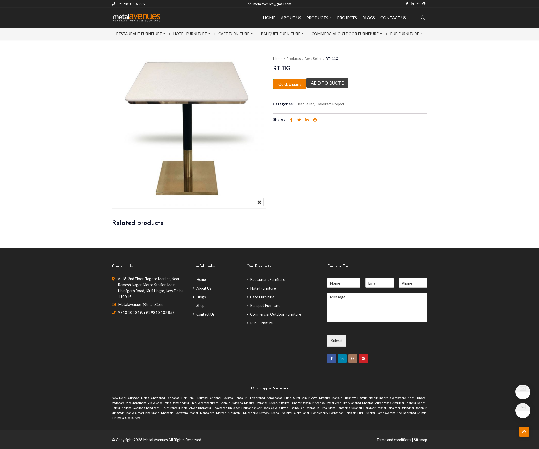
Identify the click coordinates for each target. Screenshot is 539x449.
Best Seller (313, 58)
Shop (200, 305)
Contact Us (205, 314)
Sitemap (420, 439)
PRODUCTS (317, 17)
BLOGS (368, 17)
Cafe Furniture (233, 33)
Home (277, 58)
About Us (203, 288)
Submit (336, 340)
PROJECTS (347, 17)
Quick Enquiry (289, 84)
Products (293, 58)
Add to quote (327, 83)
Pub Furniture (404, 33)
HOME (269, 17)
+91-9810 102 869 (128, 4)
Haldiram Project (330, 104)
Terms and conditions (393, 439)
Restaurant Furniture (139, 33)
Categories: (283, 104)
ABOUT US (291, 17)
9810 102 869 (130, 312)
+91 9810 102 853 (159, 312)
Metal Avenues (155, 439)
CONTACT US (393, 17)
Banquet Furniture (280, 33)
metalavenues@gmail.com (269, 4)
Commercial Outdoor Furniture (345, 33)
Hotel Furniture (190, 33)
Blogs (201, 297)
